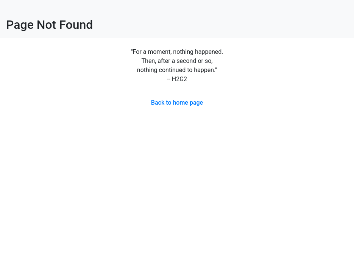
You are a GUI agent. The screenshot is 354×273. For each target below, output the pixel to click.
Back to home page (177, 102)
